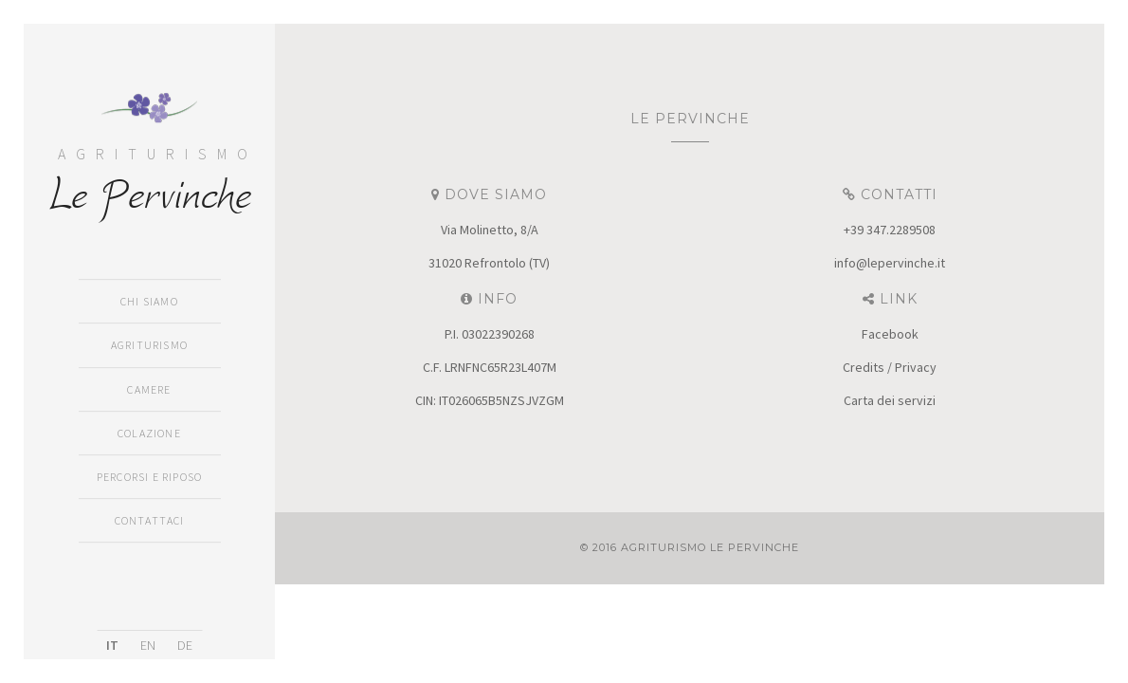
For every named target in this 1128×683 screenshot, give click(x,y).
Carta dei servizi (890, 400)
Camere (149, 389)
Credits (863, 367)
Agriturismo (149, 346)
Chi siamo (149, 302)
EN (147, 645)
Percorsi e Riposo (149, 477)
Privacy (916, 367)
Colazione (149, 433)
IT (112, 645)
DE (184, 645)
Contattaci (150, 520)
